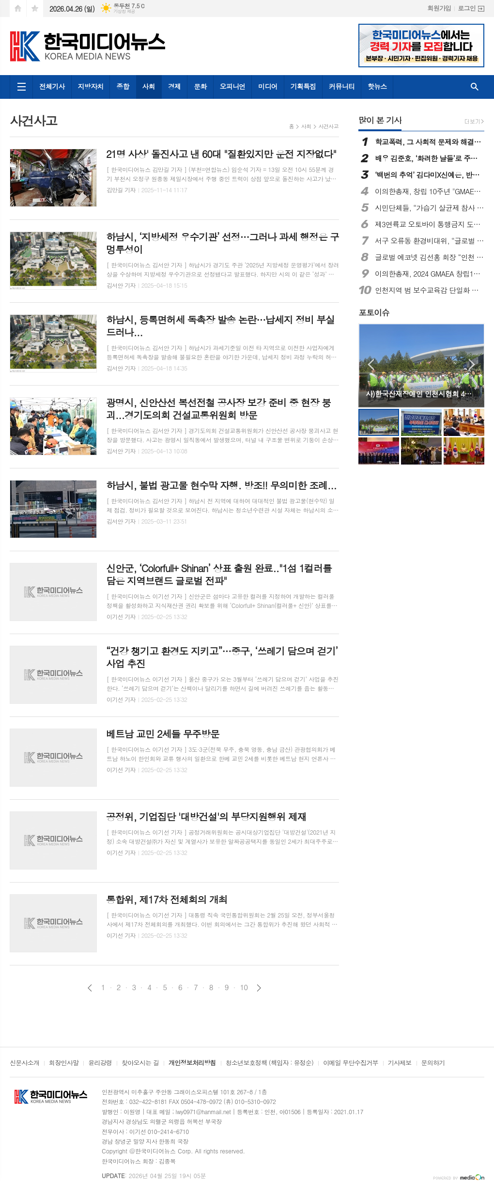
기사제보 (400, 1063)
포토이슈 (373, 312)
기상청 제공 (124, 11)
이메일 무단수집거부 (350, 1063)
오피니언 (233, 86)
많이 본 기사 (379, 120)
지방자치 (91, 86)
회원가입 (439, 8)
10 (244, 987)
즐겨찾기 (35, 8)
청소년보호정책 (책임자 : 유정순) (269, 1063)
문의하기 (433, 1063)
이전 (89, 988)
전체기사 (52, 86)
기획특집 (303, 86)
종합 (122, 86)
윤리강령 (100, 1063)
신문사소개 (24, 1063)
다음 (258, 988)
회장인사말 (63, 1063)
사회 (148, 86)
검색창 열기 (474, 87)
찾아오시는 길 (140, 1063)
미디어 (267, 86)
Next (472, 365)
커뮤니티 (342, 86)
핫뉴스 (377, 86)
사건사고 (329, 126)
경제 (174, 86)
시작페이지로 (18, 8)
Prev (371, 365)
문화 (200, 86)
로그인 (467, 8)
